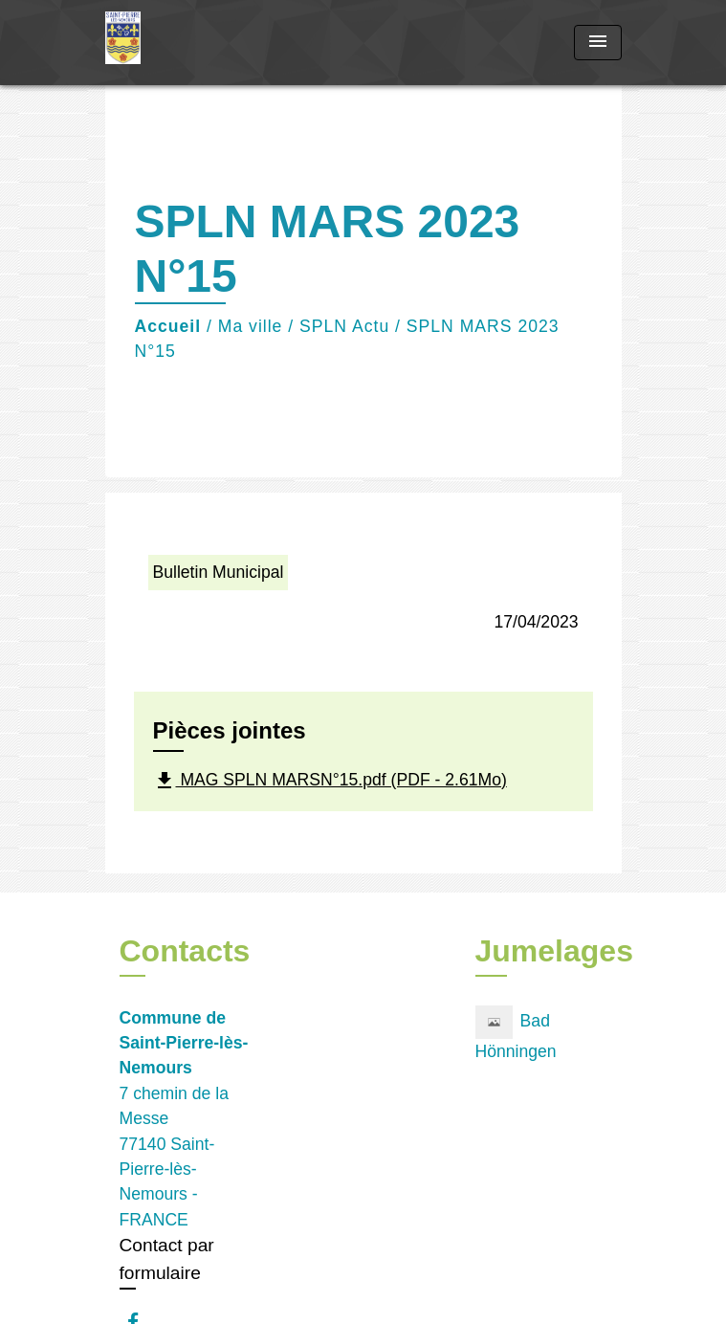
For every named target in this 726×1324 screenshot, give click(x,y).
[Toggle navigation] (598, 42)
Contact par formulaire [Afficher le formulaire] (167, 1259)
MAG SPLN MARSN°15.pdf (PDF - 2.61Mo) (330, 780)
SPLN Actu (344, 326)
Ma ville (250, 326)
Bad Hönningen (516, 1033)
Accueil (168, 326)
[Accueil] (177, 42)
